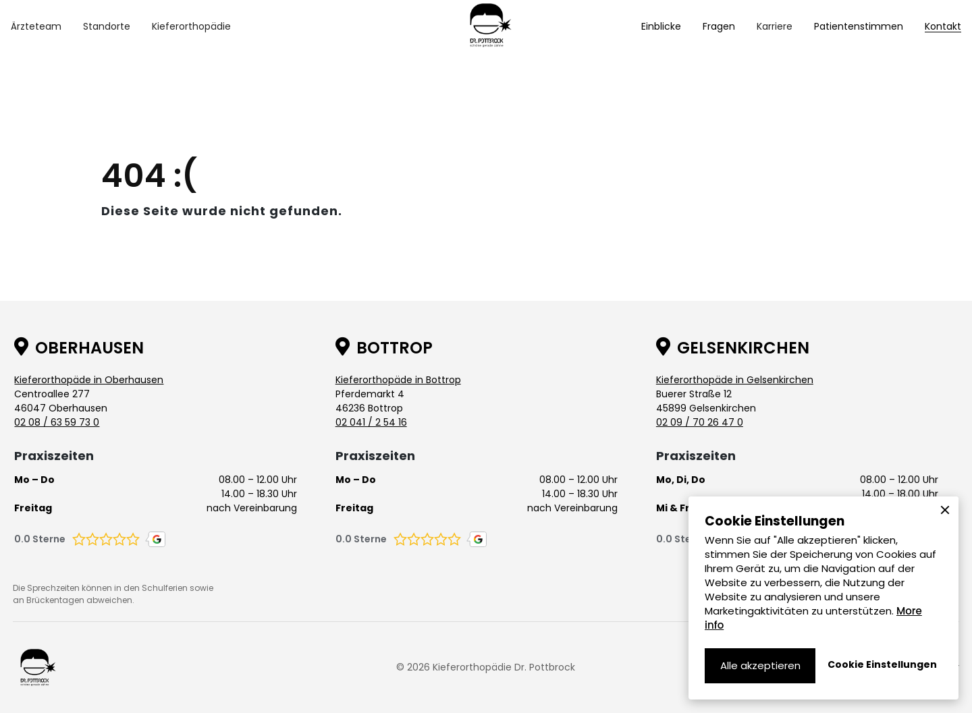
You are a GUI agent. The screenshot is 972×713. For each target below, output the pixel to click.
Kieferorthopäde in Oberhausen (88, 380)
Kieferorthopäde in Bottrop (398, 380)
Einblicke (661, 26)
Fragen (719, 26)
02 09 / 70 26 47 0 (699, 422)
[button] (36, 26)
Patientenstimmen (858, 26)
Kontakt (943, 26)
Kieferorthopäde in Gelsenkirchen (734, 380)
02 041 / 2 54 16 (371, 422)
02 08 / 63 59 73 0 (56, 422)
